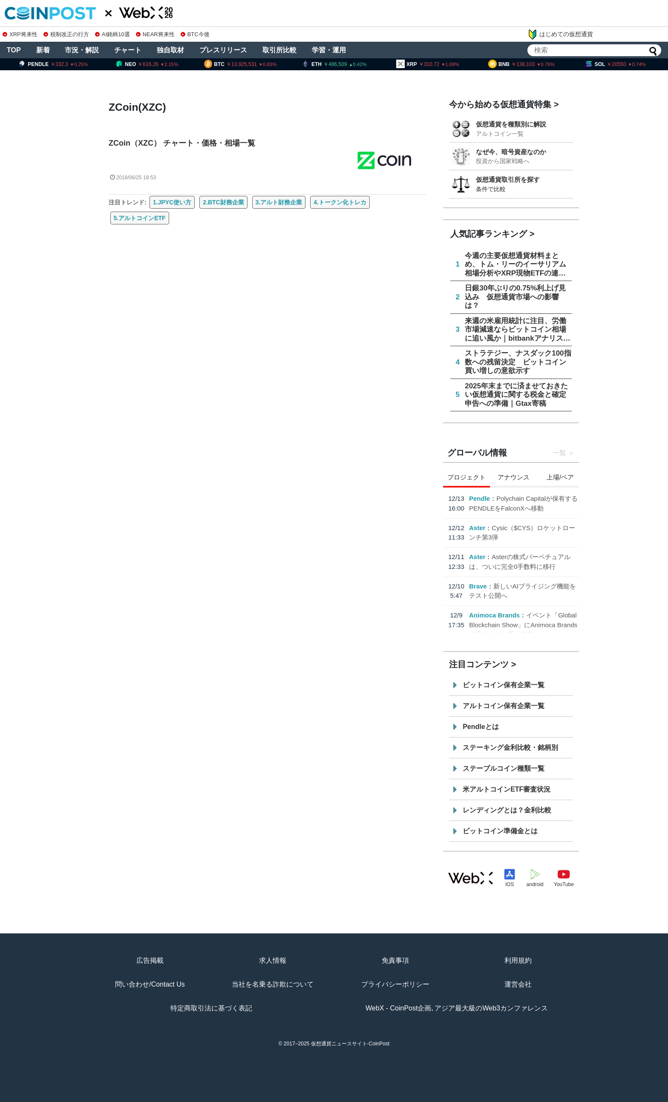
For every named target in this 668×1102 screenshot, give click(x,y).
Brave (478, 586)
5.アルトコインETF (140, 218)
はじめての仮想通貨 (560, 34)
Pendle (479, 498)
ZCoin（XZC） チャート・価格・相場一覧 (182, 143)
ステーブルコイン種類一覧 (503, 768)
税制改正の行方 (66, 34)
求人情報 (272, 960)
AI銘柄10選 (112, 34)
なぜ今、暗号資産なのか (511, 151)
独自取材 (170, 50)
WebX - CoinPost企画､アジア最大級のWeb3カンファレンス (457, 1008)
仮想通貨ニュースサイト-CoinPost (350, 1044)
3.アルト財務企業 (279, 202)
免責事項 (395, 960)
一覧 (559, 452)
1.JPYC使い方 (172, 202)
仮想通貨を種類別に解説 (511, 124)
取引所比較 (279, 50)
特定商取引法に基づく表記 (211, 1008)
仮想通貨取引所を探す (508, 179)
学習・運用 (329, 50)
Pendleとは (480, 726)
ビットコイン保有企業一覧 (503, 685)
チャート (127, 50)
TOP (14, 50)
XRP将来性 (20, 34)
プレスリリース (223, 50)
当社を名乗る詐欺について (273, 984)
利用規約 (518, 960)
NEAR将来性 (155, 34)
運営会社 (518, 984)
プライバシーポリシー (395, 984)
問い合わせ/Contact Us (150, 984)
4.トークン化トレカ (340, 202)
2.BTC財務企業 (223, 202)
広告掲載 (150, 960)
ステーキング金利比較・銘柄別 (510, 747)
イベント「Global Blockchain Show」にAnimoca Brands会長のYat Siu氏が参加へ (523, 624)
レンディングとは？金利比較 (507, 810)
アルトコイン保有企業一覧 (503, 705)
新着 (43, 50)
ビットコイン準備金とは (500, 831)
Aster (477, 527)
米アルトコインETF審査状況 (506, 789)
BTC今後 (195, 34)
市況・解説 (82, 50)
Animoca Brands (494, 615)
